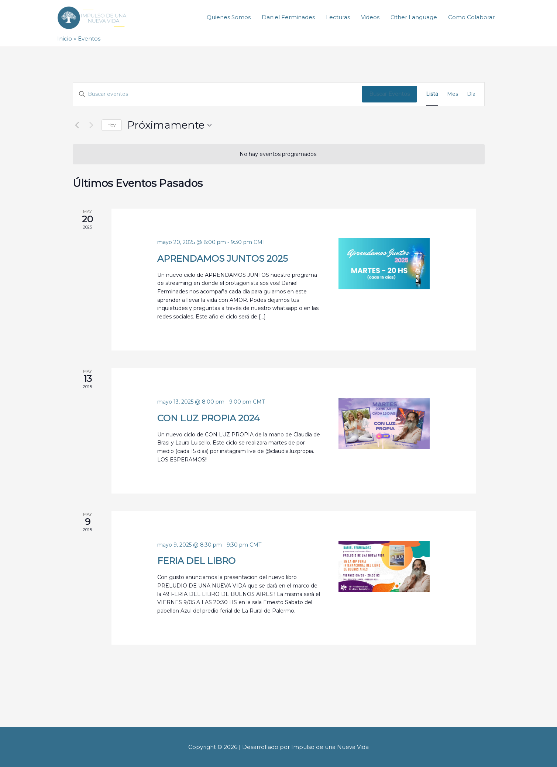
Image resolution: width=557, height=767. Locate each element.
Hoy (111, 125)
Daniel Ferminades (288, 17)
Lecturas (338, 17)
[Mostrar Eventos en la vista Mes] (452, 94)
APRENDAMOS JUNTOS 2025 (222, 258)
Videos (370, 17)
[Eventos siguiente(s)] (91, 125)
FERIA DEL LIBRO (196, 560)
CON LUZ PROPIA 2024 (208, 418)
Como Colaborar (471, 17)
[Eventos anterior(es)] (77, 125)
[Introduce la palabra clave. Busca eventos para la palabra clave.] (217, 94)
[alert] (279, 154)
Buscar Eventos (389, 94)
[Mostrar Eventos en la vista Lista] (432, 94)
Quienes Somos (229, 17)
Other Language (414, 17)
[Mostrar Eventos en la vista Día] (471, 94)
